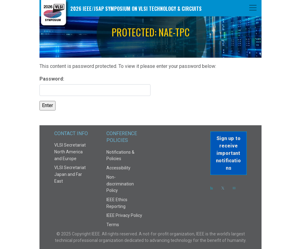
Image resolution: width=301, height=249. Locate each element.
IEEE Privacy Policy (124, 215)
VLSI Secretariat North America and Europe (70, 152)
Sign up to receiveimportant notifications (228, 153)
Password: (94, 86)
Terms (112, 224)
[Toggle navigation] (253, 8)
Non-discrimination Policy (120, 184)
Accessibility (118, 167)
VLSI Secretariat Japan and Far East (70, 174)
